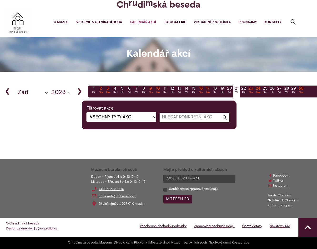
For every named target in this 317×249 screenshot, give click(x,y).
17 (207, 91)
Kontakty (272, 22)
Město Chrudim (279, 195)
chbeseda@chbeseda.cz (117, 196)
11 (165, 91)
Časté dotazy (252, 226)
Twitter (278, 181)
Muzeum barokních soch (189, 242)
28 (286, 91)
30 (300, 91)
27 (279, 91)
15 (193, 91)
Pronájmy (247, 22)
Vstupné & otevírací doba (99, 22)
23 (250, 91)
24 (258, 91)
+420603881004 (111, 189)
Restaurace (240, 242)
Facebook (280, 176)
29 (293, 91)
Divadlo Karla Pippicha (130, 242)
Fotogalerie (175, 22)
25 (265, 91)
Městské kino (159, 242)
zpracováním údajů (204, 189)
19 (222, 91)
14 (186, 91)
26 (272, 91)
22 (243, 91)
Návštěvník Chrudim (282, 200)
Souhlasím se (193, 189)
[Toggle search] (293, 23)
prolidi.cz (50, 228)
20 (229, 91)
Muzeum (105, 242)
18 (215, 91)
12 (172, 91)
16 (200, 91)
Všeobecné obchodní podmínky (163, 226)
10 (157, 91)
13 (179, 91)
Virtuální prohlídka (212, 22)
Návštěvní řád (280, 226)
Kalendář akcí (143, 22)
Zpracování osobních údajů (214, 226)
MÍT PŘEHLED (177, 199)
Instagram (280, 186)
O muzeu (61, 22)
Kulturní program (280, 205)
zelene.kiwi (25, 228)
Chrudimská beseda (83, 242)
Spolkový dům (219, 242)
